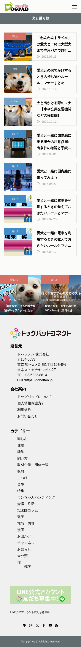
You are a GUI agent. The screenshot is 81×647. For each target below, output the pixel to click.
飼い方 (15, 133)
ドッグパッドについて (34, 397)
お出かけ (15, 101)
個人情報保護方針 (31, 403)
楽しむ (15, 36)
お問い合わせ (27, 416)
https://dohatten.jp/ (39, 380)
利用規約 (24, 410)
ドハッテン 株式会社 (33, 354)
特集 (15, 68)
